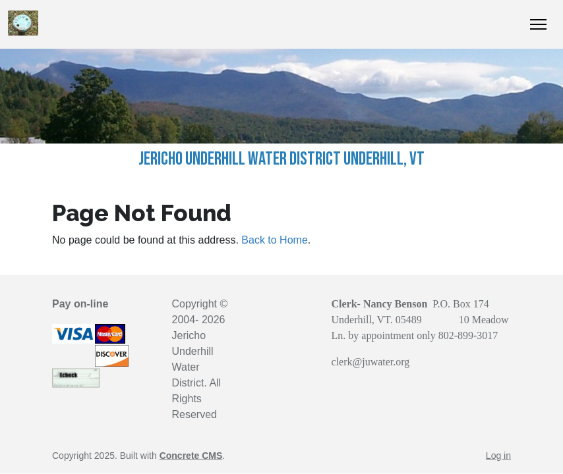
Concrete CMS (191, 455)
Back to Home (274, 240)
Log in (498, 455)
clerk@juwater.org (371, 361)
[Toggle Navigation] (538, 24)
